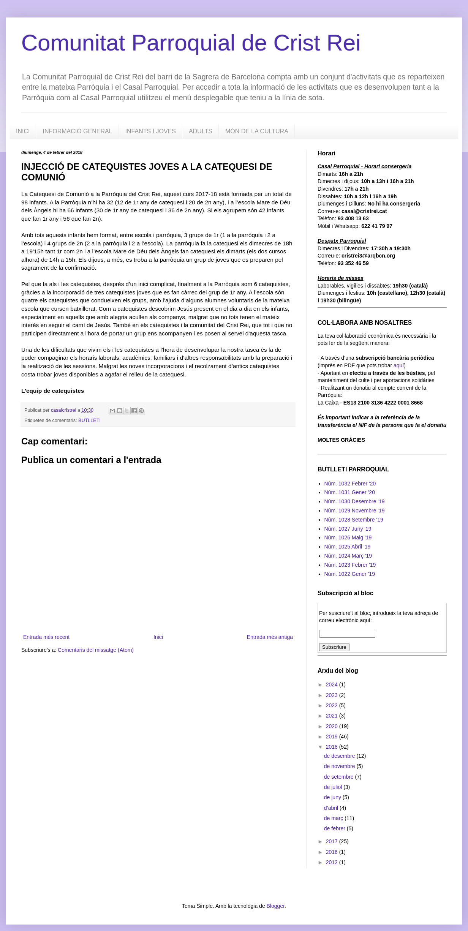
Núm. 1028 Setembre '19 (353, 520)
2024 (332, 684)
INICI (23, 131)
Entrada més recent (46, 637)
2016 (332, 852)
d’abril (332, 808)
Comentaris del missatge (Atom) (96, 650)
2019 (332, 736)
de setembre (339, 777)
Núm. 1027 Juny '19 (348, 529)
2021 (332, 716)
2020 (332, 726)
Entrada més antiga (270, 637)
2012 (332, 862)
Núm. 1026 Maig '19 (348, 537)
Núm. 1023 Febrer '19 (350, 565)
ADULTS (200, 131)
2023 (332, 695)
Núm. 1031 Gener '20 (349, 492)
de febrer (335, 828)
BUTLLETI (89, 420)
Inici (158, 637)
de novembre (340, 766)
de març (334, 818)
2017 (332, 841)
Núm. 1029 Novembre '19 (354, 510)
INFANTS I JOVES (150, 131)
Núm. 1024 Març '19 (348, 556)
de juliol (333, 787)
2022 (332, 705)
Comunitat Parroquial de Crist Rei (191, 42)
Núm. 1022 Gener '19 (349, 574)
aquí (399, 365)
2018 (332, 747)
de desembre (340, 756)
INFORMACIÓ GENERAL (77, 131)
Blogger (276, 906)
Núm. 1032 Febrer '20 (350, 484)
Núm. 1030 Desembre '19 (354, 501)
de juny (333, 797)
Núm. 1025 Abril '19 (347, 547)
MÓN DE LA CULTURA (256, 131)
